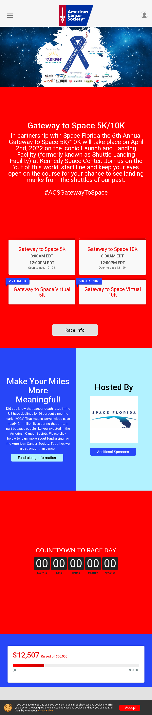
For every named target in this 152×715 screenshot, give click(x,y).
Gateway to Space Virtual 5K (42, 292)
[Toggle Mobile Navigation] (10, 16)
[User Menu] (144, 14)
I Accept (129, 708)
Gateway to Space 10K (112, 249)
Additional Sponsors (113, 452)
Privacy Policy (45, 710)
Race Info (75, 330)
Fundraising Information (37, 458)
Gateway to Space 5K (42, 249)
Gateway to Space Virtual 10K (112, 292)
